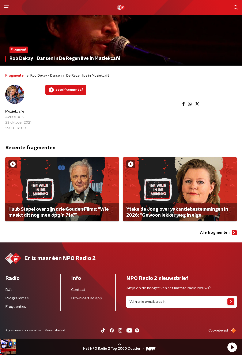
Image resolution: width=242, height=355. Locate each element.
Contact (78, 290)
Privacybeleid (55, 330)
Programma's (17, 298)
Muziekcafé (14, 111)
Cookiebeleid (218, 330)
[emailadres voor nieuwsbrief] (181, 302)
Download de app (86, 298)
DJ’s (8, 290)
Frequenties (15, 307)
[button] (232, 347)
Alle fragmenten (218, 232)
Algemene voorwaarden (23, 330)
